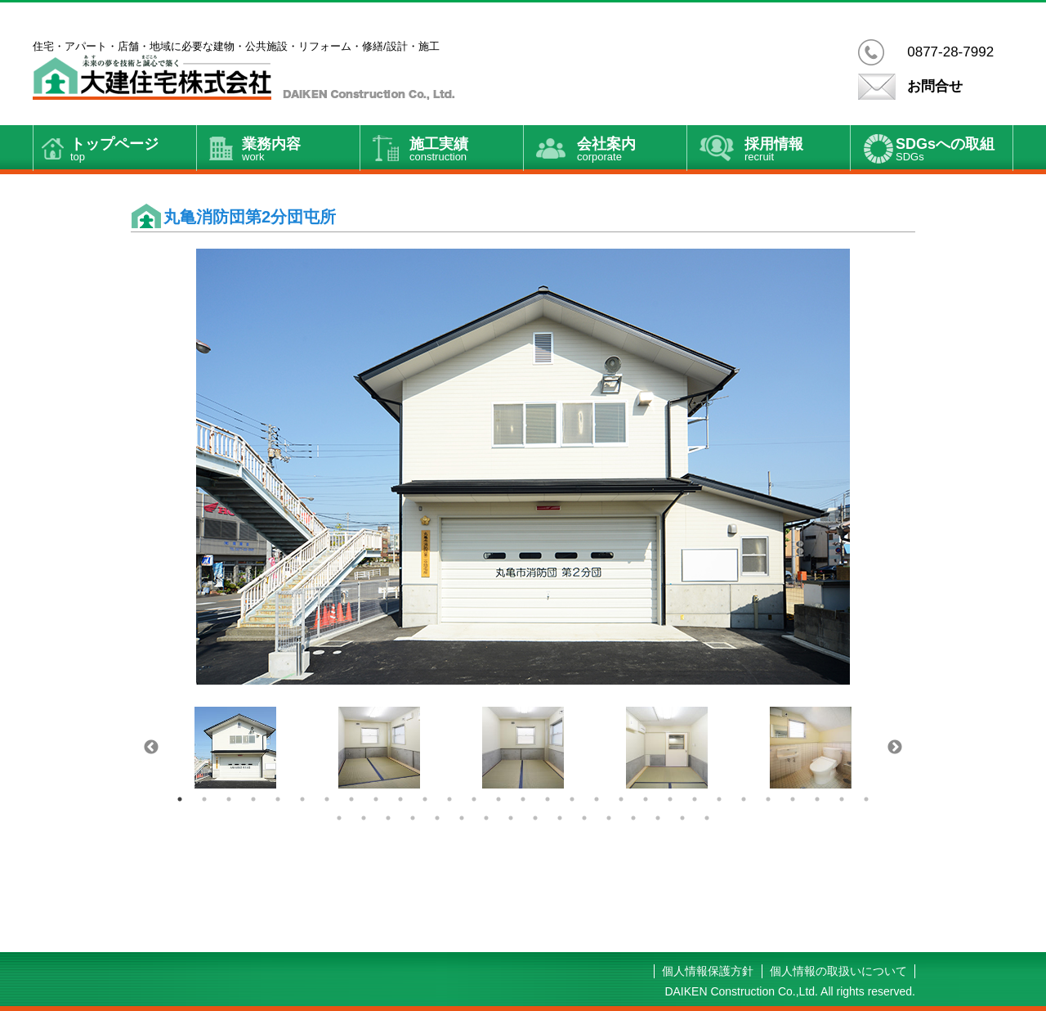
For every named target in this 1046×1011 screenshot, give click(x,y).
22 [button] (694, 799)
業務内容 (301, 150)
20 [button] (645, 799)
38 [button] (535, 818)
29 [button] (866, 799)
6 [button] (302, 799)
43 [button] (658, 818)
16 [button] (547, 799)
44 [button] (682, 818)
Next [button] (895, 747)
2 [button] (204, 799)
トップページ (133, 150)
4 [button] (253, 799)
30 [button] (339, 818)
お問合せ (935, 86)
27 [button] (817, 799)
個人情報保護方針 (707, 970)
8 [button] (351, 799)
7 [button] (327, 799)
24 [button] (743, 799)
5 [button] (278, 799)
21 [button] (670, 799)
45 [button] (707, 818)
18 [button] (596, 799)
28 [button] (842, 799)
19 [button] (621, 799)
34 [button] (437, 818)
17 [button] (572, 799)
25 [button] (768, 799)
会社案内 (631, 150)
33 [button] (413, 818)
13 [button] (474, 799)
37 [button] (511, 818)
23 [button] (719, 799)
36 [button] (486, 818)
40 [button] (584, 818)
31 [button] (363, 818)
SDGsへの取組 (954, 150)
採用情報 (797, 150)
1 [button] (180, 799)
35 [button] (462, 818)
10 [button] (400, 799)
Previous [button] (151, 747)
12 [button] (449, 799)
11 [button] (425, 799)
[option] (523, 467)
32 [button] (388, 818)
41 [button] (609, 818)
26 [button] (792, 799)
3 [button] (229, 799)
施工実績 (466, 150)
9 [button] (376, 799)
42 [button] (633, 818)
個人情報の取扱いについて (838, 970)
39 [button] (560, 818)
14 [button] (498, 799)
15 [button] (523, 799)
